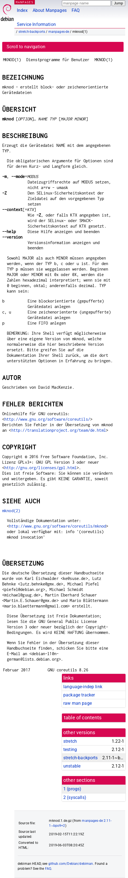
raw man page (77, 703)
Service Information (36, 24)
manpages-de (58, 32)
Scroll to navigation (26, 46)
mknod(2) (11, 510)
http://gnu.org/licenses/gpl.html (40, 467)
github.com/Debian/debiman (70, 864)
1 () (72, 788)
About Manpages (50, 10)
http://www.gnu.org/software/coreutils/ (47, 419)
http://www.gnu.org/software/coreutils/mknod (57, 526)
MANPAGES (24, 2)
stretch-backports (32, 32)
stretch (70, 741)
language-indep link (82, 686)
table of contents (83, 717)
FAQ (76, 10)
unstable (71, 766)
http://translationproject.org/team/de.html (58, 430)
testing (70, 749)
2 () (74, 797)
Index (22, 10)
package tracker (79, 695)
